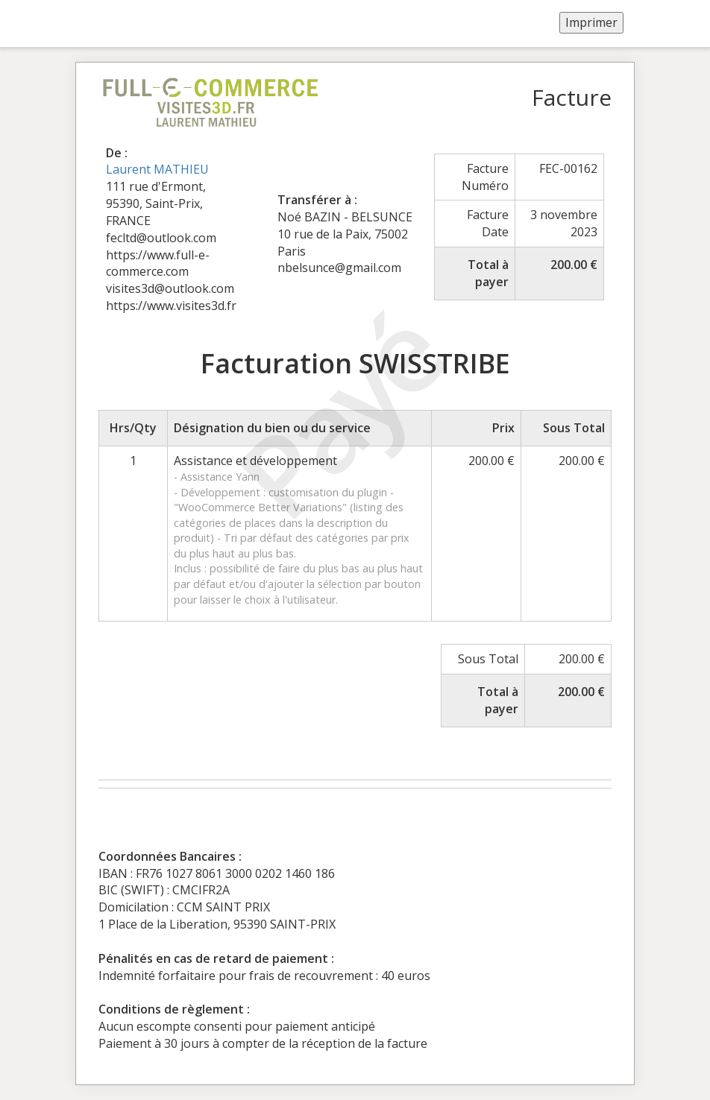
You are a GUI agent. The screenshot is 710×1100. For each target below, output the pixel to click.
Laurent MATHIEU (157, 169)
